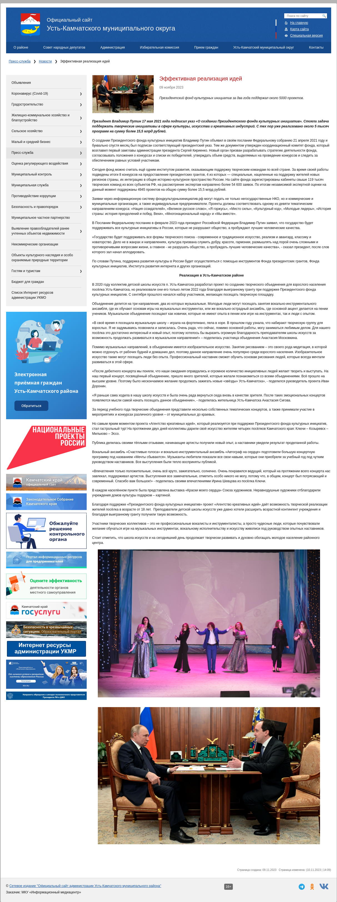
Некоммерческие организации (35, 244)
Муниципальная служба (30, 185)
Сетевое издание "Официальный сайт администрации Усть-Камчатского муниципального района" (85, 886)
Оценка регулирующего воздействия (40, 163)
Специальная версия (306, 35)
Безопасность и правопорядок (35, 207)
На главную (299, 23)
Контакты (316, 47)
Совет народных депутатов (64, 47)
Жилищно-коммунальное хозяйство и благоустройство (41, 117)
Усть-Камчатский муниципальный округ (263, 47)
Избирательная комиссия (159, 47)
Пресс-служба (20, 61)
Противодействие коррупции (34, 196)
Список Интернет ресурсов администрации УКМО (32, 295)
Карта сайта (299, 29)
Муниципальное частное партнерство (41, 218)
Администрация (112, 47)
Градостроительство (27, 104)
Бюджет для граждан (28, 282)
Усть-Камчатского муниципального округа (176, 22)
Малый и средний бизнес (31, 142)
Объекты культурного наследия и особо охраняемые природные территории (42, 257)
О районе (21, 47)
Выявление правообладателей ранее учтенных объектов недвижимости (40, 231)
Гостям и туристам (26, 271)
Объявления (21, 83)
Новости (45, 61)
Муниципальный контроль (32, 174)
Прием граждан (206, 47)
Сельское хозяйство (27, 131)
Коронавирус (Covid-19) (30, 94)
